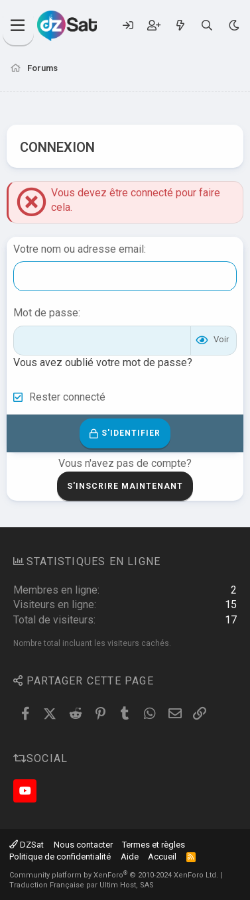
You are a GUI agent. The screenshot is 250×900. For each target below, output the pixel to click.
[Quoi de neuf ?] (180, 25)
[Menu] (18, 26)
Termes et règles (153, 845)
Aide (130, 857)
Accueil (162, 857)
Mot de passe (45, 312)
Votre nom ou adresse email (78, 249)
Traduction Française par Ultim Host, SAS (81, 885)
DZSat (26, 845)
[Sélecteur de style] (233, 25)
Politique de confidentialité (60, 857)
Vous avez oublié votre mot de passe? (102, 362)
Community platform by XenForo (113, 875)
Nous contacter (83, 845)
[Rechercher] (207, 25)
